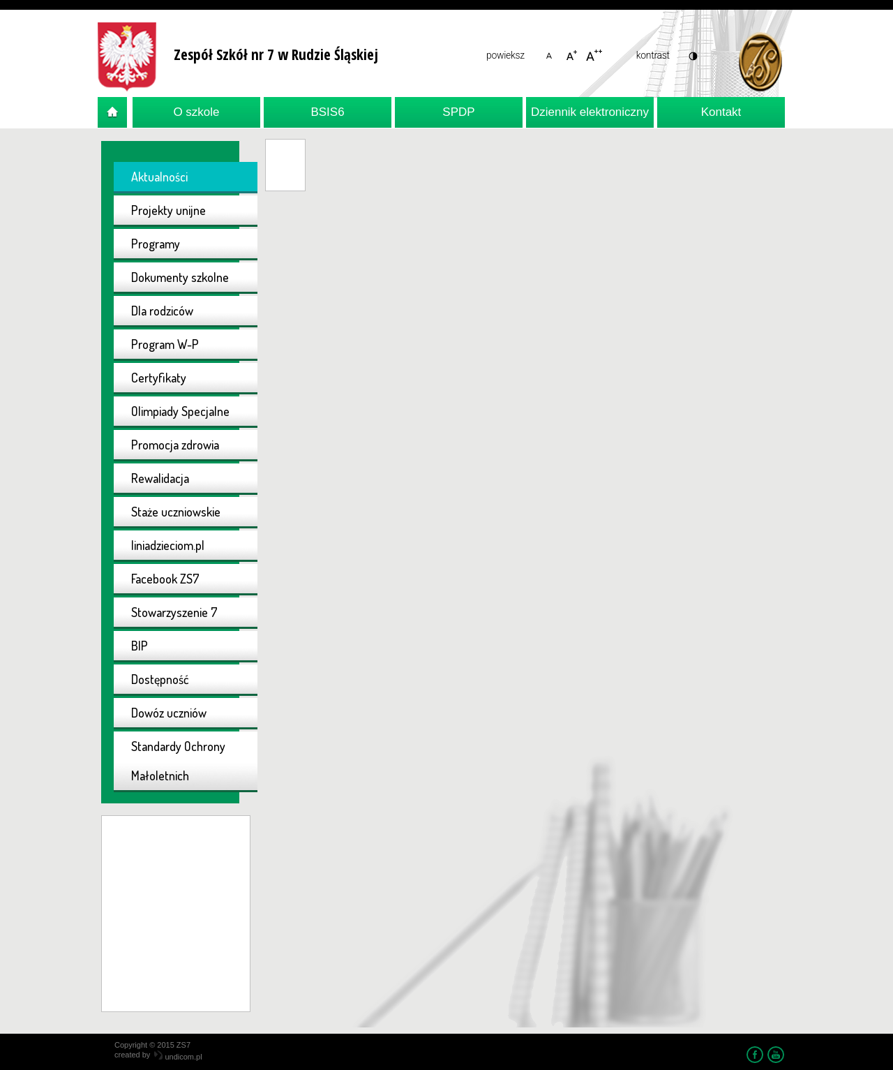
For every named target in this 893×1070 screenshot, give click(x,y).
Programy (155, 243)
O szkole (196, 112)
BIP (139, 645)
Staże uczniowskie (175, 511)
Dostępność (160, 679)
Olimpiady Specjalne (180, 411)
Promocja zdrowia (175, 444)
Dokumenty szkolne (180, 277)
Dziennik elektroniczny (590, 112)
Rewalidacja (160, 478)
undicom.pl (178, 1057)
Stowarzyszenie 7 (174, 612)
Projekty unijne (168, 210)
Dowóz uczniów (169, 712)
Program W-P (165, 344)
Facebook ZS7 (165, 578)
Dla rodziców (162, 310)
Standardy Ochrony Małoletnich (178, 760)
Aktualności (159, 176)
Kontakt (721, 112)
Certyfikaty (158, 377)
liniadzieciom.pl (167, 545)
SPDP (458, 112)
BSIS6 (327, 112)
